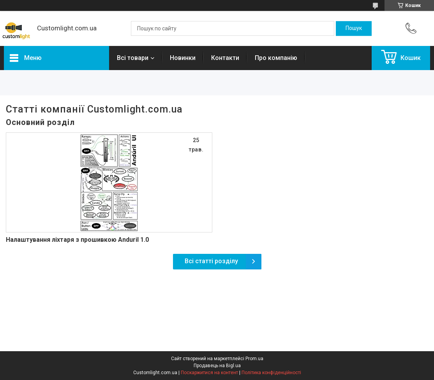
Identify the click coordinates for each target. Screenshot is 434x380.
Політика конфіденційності (271, 372)
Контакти (225, 58)
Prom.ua (254, 358)
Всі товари (132, 58)
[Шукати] (354, 28)
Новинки (183, 58)
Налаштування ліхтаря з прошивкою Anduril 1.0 (77, 239)
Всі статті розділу (211, 261)
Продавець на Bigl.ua (217, 365)
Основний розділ (40, 122)
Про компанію (276, 58)
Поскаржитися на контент (209, 372)
